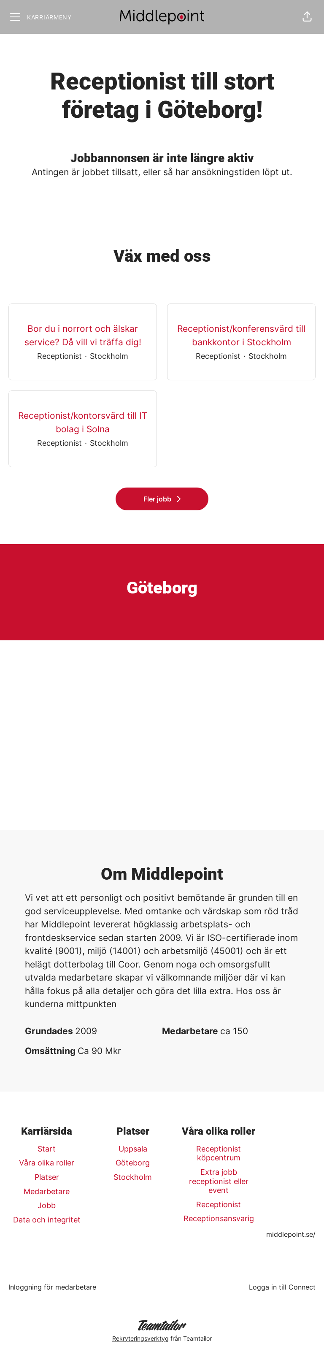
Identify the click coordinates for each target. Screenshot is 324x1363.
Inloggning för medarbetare (52, 1287)
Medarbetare (47, 1191)
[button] (307, 17)
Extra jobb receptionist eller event (218, 1181)
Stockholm (132, 1177)
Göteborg (133, 1162)
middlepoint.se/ (291, 1234)
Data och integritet (47, 1219)
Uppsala (133, 1148)
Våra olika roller (46, 1162)
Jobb (47, 1205)
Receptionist (218, 1204)
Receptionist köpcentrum (218, 1153)
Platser (47, 1177)
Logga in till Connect (282, 1287)
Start (47, 1148)
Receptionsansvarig (219, 1218)
